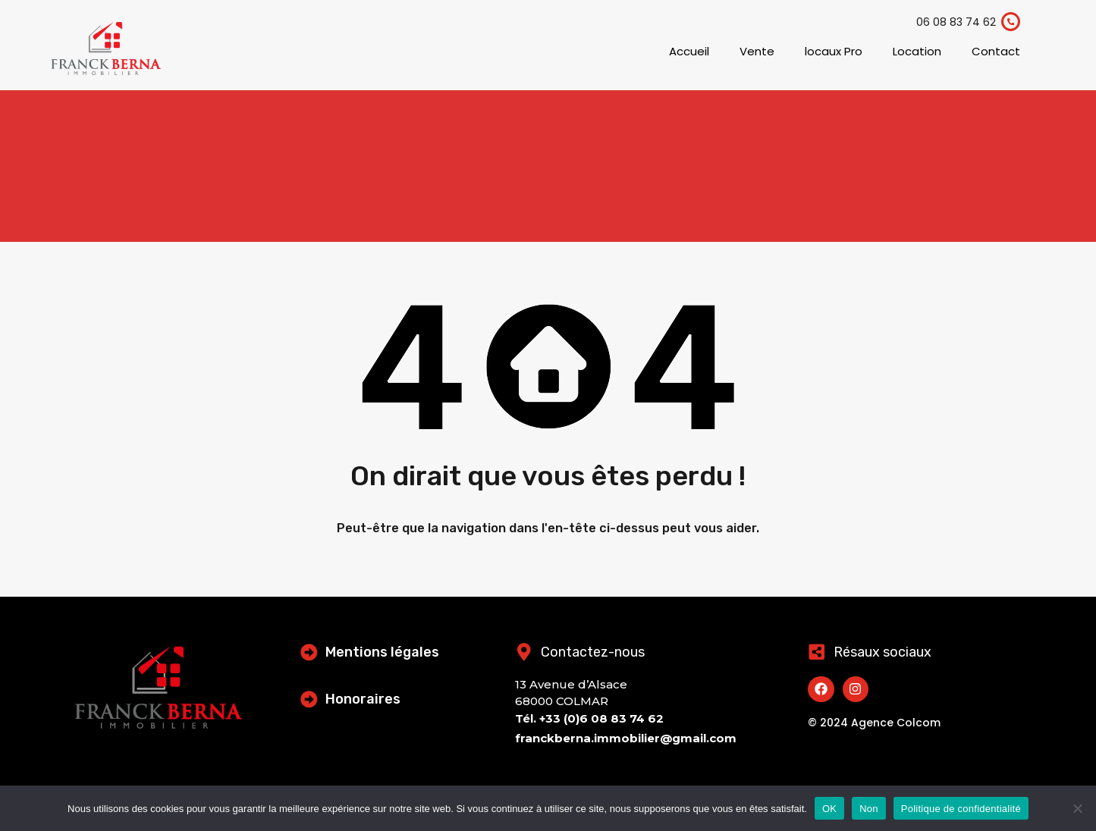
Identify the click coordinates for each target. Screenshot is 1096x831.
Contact (996, 51)
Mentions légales (383, 652)
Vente (757, 51)
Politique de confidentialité (961, 808)
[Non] (1077, 809)
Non (868, 808)
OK (829, 808)
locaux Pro (833, 51)
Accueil (689, 51)
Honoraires (363, 699)
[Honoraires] (309, 699)
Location (917, 51)
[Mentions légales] (309, 652)
